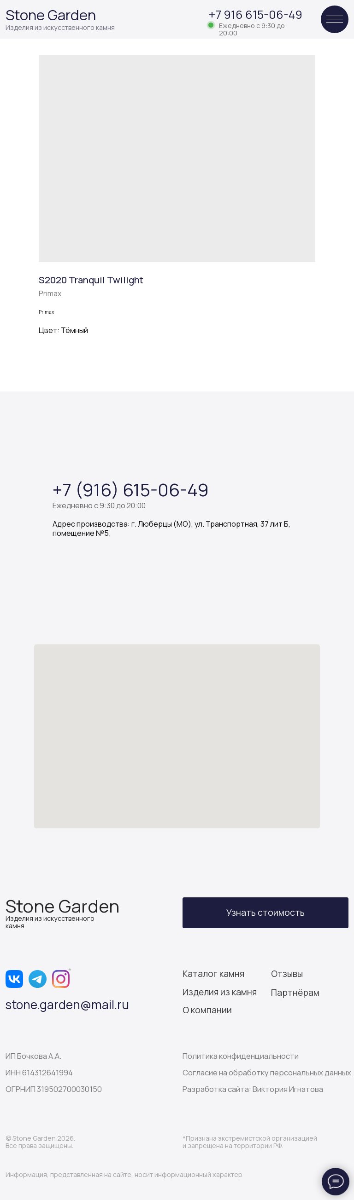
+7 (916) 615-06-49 (131, 489)
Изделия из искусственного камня (60, 27)
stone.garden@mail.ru (67, 1004)
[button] (265, 912)
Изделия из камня (220, 992)
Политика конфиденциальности (241, 1056)
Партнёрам (295, 993)
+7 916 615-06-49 (255, 14)
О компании (207, 1010)
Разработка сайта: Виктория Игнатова (253, 1089)
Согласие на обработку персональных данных (267, 1072)
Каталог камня (213, 974)
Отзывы (287, 974)
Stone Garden (51, 14)
